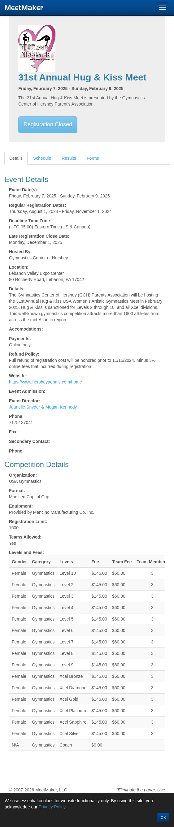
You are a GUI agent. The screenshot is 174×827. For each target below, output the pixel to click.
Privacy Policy (52, 806)
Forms (93, 158)
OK (163, 818)
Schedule (42, 158)
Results (69, 158)
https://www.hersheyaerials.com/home (45, 381)
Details (16, 158)
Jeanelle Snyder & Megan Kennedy (43, 407)
